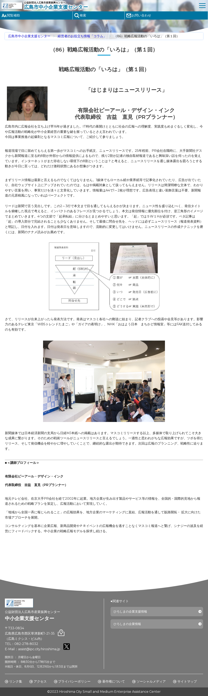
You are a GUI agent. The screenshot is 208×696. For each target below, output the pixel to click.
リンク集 (15, 681)
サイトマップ (187, 681)
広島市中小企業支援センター (29, 36)
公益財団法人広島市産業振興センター (110, 5)
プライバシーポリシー (74, 681)
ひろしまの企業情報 (128, 625)
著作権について (113, 681)
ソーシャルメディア (151, 681)
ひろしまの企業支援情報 (132, 612)
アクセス (40, 681)
